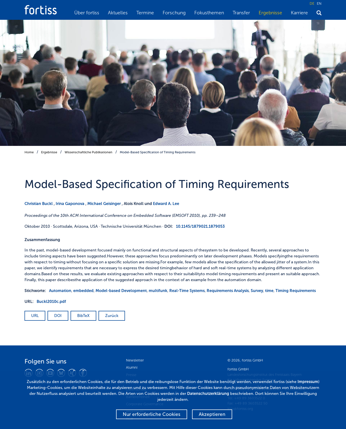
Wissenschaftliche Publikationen (88, 152)
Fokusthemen (209, 13)
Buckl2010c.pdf (51, 301)
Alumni (131, 367)
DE (312, 3)
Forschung (174, 13)
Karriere (299, 13)
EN (319, 3)
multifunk (158, 290)
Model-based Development (121, 290)
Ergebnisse (270, 13)
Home (29, 152)
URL (35, 315)
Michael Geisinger (104, 203)
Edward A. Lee (166, 203)
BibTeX (83, 315)
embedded (83, 290)
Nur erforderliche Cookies (151, 414)
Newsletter (135, 360)
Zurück (111, 315)
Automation (60, 290)
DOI (58, 315)
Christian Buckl (39, 203)
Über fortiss (86, 13)
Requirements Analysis (228, 290)
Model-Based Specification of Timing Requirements (158, 152)
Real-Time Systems (187, 290)
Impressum (307, 381)
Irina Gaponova (70, 203)
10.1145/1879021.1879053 (200, 226)
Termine (145, 13)
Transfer (241, 13)
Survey (257, 290)
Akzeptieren (212, 414)
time (269, 290)
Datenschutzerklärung (208, 393)
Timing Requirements (295, 290)
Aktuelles (118, 13)
